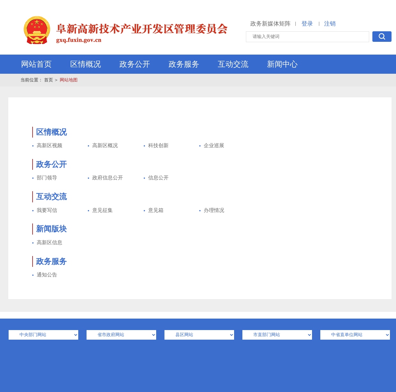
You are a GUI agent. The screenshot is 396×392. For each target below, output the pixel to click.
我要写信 (47, 210)
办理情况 (214, 210)
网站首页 (36, 64)
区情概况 (85, 64)
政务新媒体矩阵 (270, 23)
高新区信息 (49, 242)
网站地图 (69, 80)
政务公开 (134, 64)
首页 (48, 80)
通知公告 (47, 274)
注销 (330, 23)
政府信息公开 (107, 177)
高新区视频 (49, 145)
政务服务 (184, 64)
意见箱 (156, 210)
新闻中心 (282, 64)
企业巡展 (214, 145)
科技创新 (158, 145)
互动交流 (233, 64)
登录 (307, 23)
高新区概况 (105, 145)
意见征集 (102, 210)
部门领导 (47, 177)
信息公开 (158, 177)
